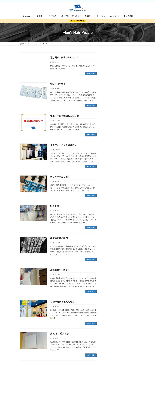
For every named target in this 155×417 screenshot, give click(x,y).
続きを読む (91, 74)
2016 (111, 87)
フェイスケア (114, 113)
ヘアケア (113, 117)
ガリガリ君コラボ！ (60, 177)
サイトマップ (109, 379)
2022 (111, 63)
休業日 (112, 121)
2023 (111, 60)
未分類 (112, 126)
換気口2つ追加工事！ (60, 333)
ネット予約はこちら (77, 21)
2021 (111, 67)
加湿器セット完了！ (60, 269)
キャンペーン (114, 108)
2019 (111, 75)
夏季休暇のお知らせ (62, 301)
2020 (112, 71)
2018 (111, 79)
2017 (111, 83)
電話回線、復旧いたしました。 (65, 57)
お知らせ (113, 104)
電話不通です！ (58, 84)
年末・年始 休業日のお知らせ (64, 115)
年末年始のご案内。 (60, 238)
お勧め (112, 99)
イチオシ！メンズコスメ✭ (63, 145)
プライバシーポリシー (125, 379)
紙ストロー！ (56, 206)
